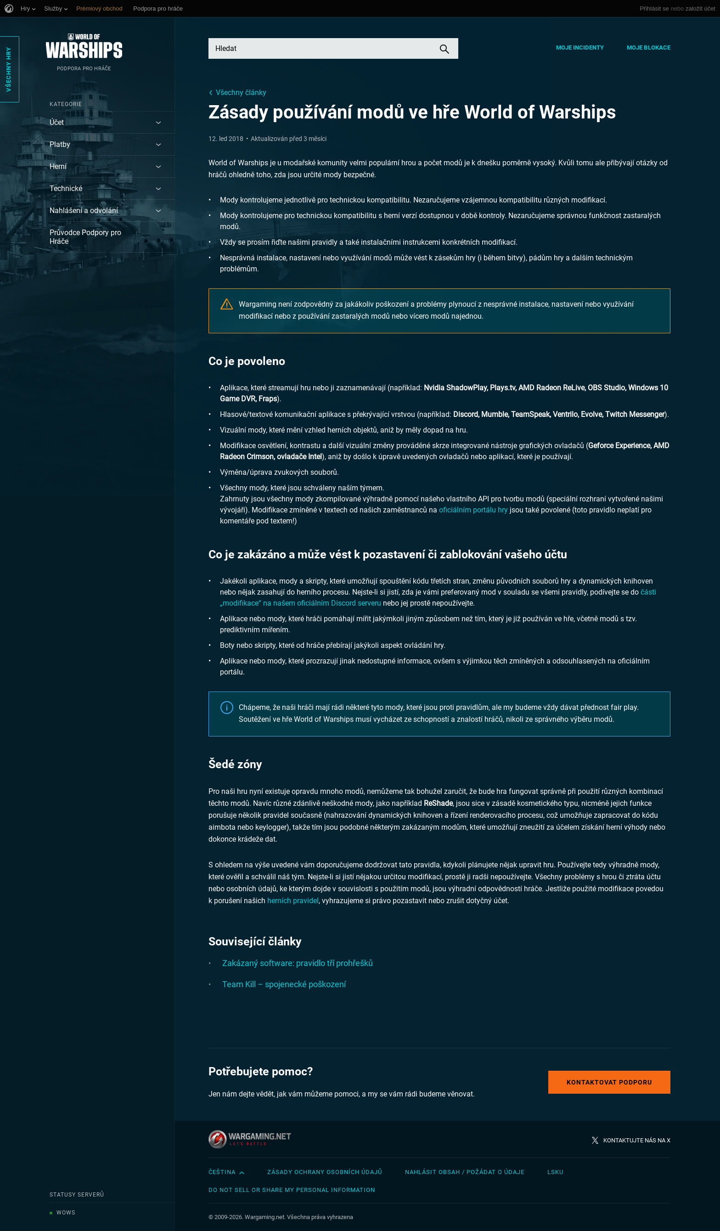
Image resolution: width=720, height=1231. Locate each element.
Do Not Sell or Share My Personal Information (291, 1189)
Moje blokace (648, 47)
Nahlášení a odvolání (84, 210)
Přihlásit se (654, 8)
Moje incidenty (580, 47)
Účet (57, 122)
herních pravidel (293, 900)
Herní (58, 166)
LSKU (555, 1172)
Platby (60, 144)
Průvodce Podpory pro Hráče (85, 237)
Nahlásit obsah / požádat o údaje (464, 1172)
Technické (66, 188)
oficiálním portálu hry (473, 510)
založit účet (700, 8)
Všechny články (241, 92)
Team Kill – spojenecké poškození (284, 984)
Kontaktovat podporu (609, 1082)
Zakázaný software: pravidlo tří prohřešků (297, 963)
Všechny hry (8, 69)
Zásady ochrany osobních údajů (324, 1172)
